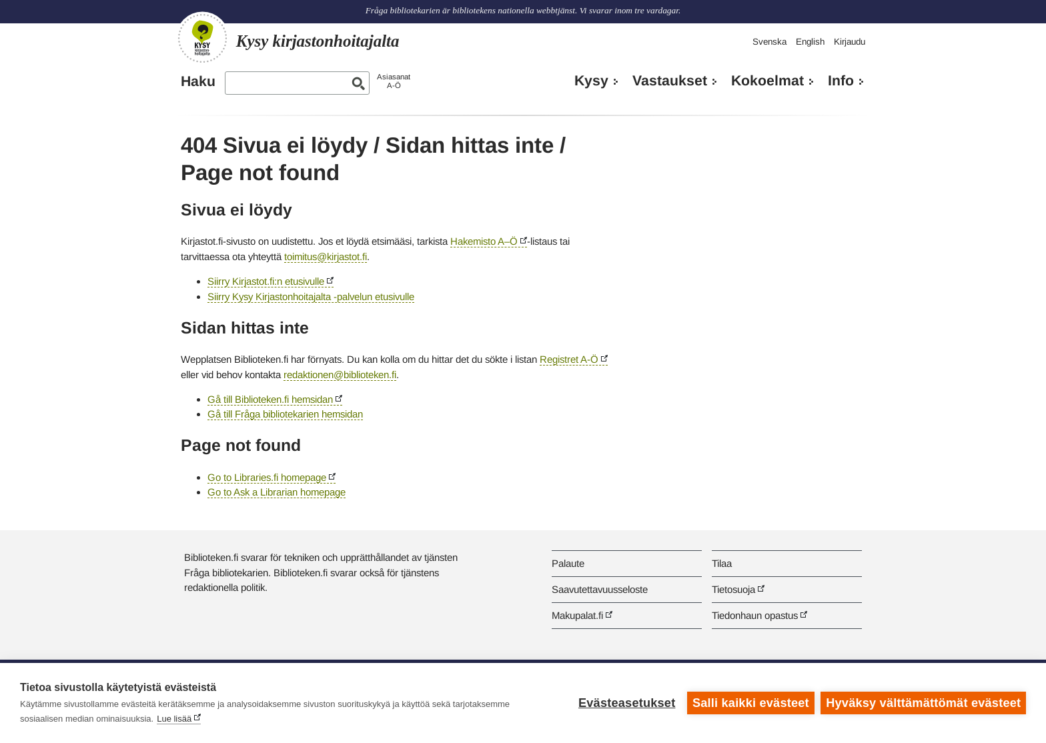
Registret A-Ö (569, 359)
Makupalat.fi (577, 615)
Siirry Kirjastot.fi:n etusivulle (265, 281)
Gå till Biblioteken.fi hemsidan (270, 399)
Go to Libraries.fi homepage (266, 477)
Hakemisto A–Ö (484, 241)
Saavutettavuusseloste (600, 589)
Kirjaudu (849, 42)
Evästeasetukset (626, 703)
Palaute (568, 563)
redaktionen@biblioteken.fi (340, 374)
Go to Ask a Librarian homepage (276, 492)
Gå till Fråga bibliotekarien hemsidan (285, 414)
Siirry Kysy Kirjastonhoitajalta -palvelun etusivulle (310, 296)
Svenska (769, 42)
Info (841, 81)
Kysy (591, 81)
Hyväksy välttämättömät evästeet (923, 703)
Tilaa (722, 563)
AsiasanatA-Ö (393, 81)
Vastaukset (669, 81)
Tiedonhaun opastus (755, 615)
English (810, 42)
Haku (198, 81)
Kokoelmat (767, 81)
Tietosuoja (733, 589)
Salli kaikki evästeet (750, 703)
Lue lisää (174, 719)
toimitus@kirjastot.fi (325, 256)
